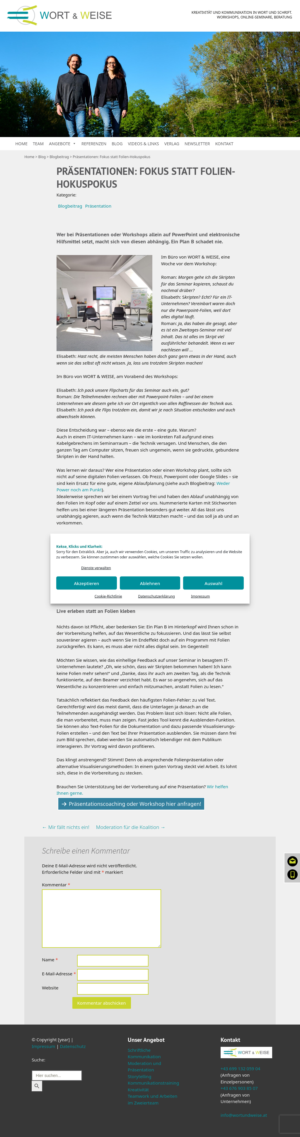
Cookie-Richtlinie (108, 596)
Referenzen (93, 143)
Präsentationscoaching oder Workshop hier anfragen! (135, 803)
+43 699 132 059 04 (240, 1068)
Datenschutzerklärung (156, 596)
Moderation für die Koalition (131, 827)
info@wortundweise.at (244, 1115)
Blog (117, 143)
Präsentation (98, 206)
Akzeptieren (86, 583)
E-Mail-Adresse (59, 974)
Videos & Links (143, 143)
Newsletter (197, 143)
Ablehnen (150, 583)
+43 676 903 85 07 (239, 1088)
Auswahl (213, 583)
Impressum (200, 596)
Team (38, 143)
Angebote (62, 143)
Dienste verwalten (96, 567)
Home (21, 143)
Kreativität (138, 1089)
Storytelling (139, 1076)
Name (50, 959)
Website (50, 988)
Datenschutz (73, 1046)
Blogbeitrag (59, 156)
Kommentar (56, 885)
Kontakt (224, 143)
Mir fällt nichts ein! (65, 827)
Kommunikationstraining (153, 1083)
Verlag (171, 143)
